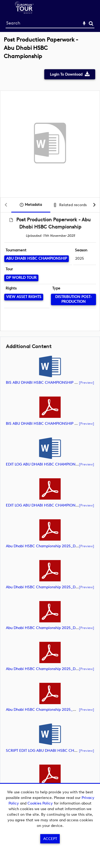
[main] (50, 424)
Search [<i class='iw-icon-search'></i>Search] (91, 23)
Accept (50, 838)
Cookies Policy (40, 803)
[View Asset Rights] (23, 297)
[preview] (86, 382)
